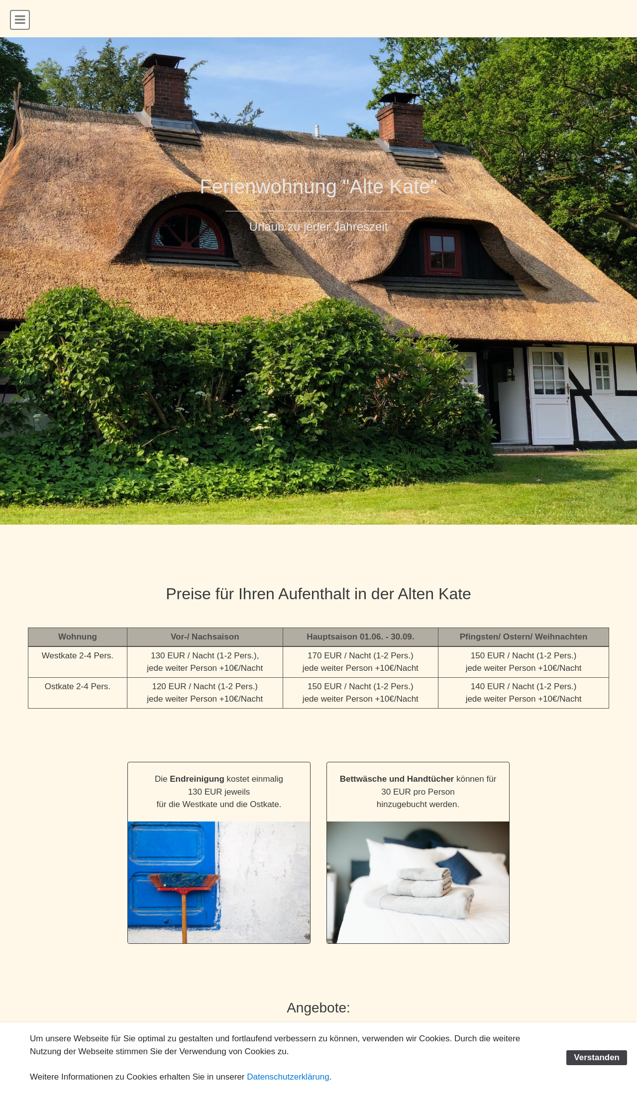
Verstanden (597, 1057)
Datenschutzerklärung (288, 1077)
